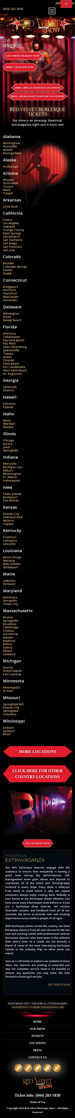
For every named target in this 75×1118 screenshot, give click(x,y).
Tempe (8, 193)
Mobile (7, 150)
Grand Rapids (12, 671)
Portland (9, 584)
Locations (37, 1043)
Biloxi (7, 734)
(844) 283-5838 (13, 9)
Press (37, 1050)
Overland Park (13, 517)
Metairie (9, 560)
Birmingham (11, 143)
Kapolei (8, 407)
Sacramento (11, 236)
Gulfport (9, 731)
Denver (8, 270)
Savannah (10, 387)
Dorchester (10, 634)
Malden (8, 637)
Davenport (10, 497)
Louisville (9, 544)
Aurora (8, 444)
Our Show (37, 1028)
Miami (7, 357)
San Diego (10, 243)
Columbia (9, 714)
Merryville (10, 464)
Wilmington (11, 313)
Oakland (9, 226)
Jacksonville (11, 350)
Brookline (9, 624)
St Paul (8, 691)
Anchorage (10, 166)
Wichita (8, 520)
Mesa (6, 190)
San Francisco (12, 247)
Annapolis (10, 600)
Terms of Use (37, 1102)
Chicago (8, 440)
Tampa (8, 353)
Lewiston (9, 580)
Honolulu (9, 404)
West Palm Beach (15, 370)
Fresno (7, 220)
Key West (9, 343)
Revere (7, 651)
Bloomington (12, 474)
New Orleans (12, 564)
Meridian (9, 423)
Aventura (9, 333)
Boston (8, 617)
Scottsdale (10, 183)
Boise (6, 420)
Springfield (10, 450)
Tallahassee (11, 337)
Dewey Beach (12, 320)
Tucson (8, 186)
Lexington (10, 540)
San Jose (9, 250)
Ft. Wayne (10, 477)
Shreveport (10, 567)
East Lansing (12, 674)
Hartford (9, 290)
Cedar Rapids (12, 494)
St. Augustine (12, 374)
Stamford (10, 293)
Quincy (8, 647)
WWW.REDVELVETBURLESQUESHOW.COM (37, 1007)
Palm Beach (11, 363)
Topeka (8, 524)
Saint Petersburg (15, 347)
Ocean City (10, 604)
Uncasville (10, 300)
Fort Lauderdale (14, 367)
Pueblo (7, 273)
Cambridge (10, 627)
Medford (9, 641)
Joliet (6, 447)
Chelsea (8, 631)
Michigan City (12, 467)
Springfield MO (13, 704)
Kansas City (11, 514)
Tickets (37, 1035)
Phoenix (8, 180)
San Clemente (12, 240)
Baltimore (10, 597)
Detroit (8, 667)
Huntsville (10, 146)
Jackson (8, 727)
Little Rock (10, 206)
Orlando (8, 360)
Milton (7, 644)
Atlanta (8, 390)
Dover (7, 317)
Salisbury (9, 654)
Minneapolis (11, 687)
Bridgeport (10, 287)
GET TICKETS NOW (59, 984)
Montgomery (12, 153)
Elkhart (8, 470)
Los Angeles (11, 223)
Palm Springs (12, 233)
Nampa (8, 427)
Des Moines (11, 500)
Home (37, 1021)
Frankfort (10, 537)
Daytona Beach (13, 340)
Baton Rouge (12, 557)
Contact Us (37, 1057)
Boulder (8, 263)
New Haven (10, 297)
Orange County (13, 230)
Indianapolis (11, 480)
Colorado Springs (15, 266)
